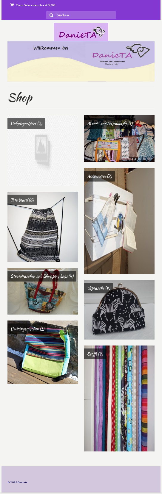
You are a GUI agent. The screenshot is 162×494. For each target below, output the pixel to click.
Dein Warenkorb (32, 5)
